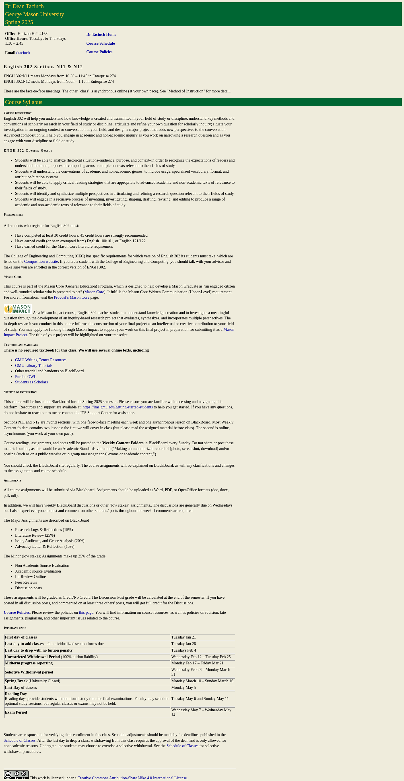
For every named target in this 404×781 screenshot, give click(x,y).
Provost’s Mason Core (71, 297)
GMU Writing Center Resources (41, 360)
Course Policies (17, 612)
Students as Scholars (31, 382)
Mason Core (94, 292)
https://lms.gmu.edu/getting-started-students (118, 407)
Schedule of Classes (20, 740)
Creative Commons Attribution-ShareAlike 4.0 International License (132, 778)
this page (86, 612)
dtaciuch (23, 53)
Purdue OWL (25, 377)
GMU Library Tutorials (33, 365)
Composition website (41, 261)
